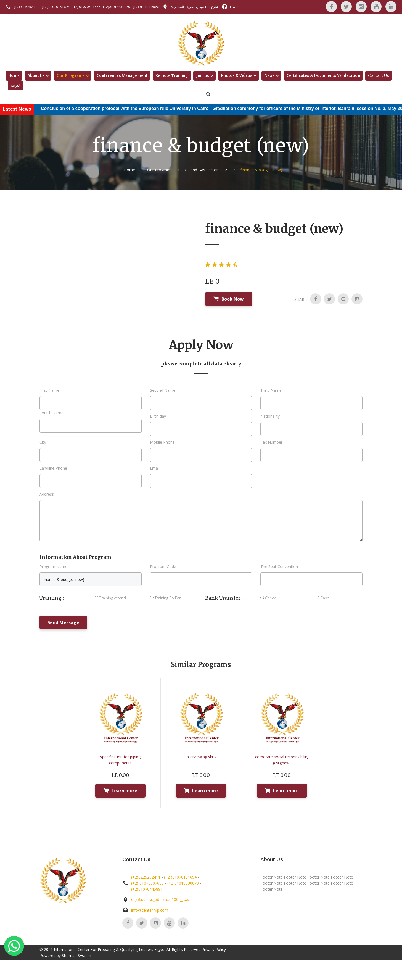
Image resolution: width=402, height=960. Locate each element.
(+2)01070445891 (146, 6)
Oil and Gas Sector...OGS (206, 169)
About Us (36, 75)
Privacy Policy (214, 949)
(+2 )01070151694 (56, 6)
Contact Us (378, 75)
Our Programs (71, 75)
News (269, 75)
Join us (202, 75)
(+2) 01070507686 (86, 6)
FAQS (234, 6)
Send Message (63, 622)
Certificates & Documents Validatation (323, 75)
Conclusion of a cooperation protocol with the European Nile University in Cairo (131, 108)
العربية (16, 85)
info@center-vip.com (149, 910)
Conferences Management (122, 75)
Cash (322, 598)
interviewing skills (201, 756)
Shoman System (76, 955)
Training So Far (165, 598)
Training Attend (110, 598)
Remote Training (171, 75)
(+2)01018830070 (116, 6)
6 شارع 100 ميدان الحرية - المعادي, (195, 6)
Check (268, 598)
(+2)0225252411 (26, 6)
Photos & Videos (236, 75)
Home (14, 75)
